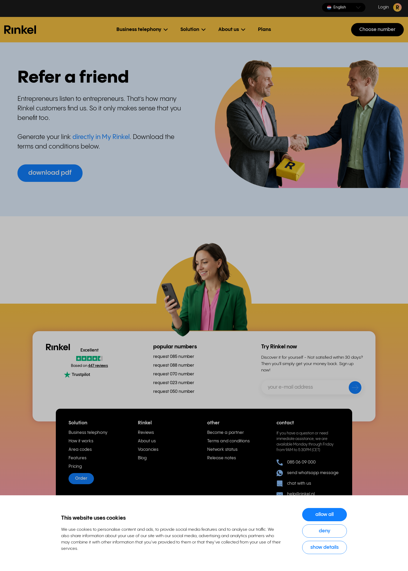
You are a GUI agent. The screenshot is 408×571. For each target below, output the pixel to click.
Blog (142, 458)
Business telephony (88, 432)
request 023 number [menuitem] (173, 383)
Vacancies (148, 449)
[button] (343, 7)
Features (78, 458)
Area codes (80, 449)
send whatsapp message (307, 473)
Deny (324, 530)
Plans (264, 29)
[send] (352, 388)
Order (81, 478)
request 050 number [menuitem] (173, 391)
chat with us (293, 483)
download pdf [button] (50, 173)
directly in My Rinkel (101, 137)
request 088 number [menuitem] (173, 365)
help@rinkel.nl (295, 494)
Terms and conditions (228, 441)
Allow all (324, 514)
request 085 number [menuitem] (173, 356)
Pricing (75, 466)
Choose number (377, 29)
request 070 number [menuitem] (173, 374)
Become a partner (225, 432)
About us (147, 441)
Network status (222, 449)
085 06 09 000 (296, 462)
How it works (81, 441)
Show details (324, 547)
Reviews (146, 432)
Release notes (221, 458)
